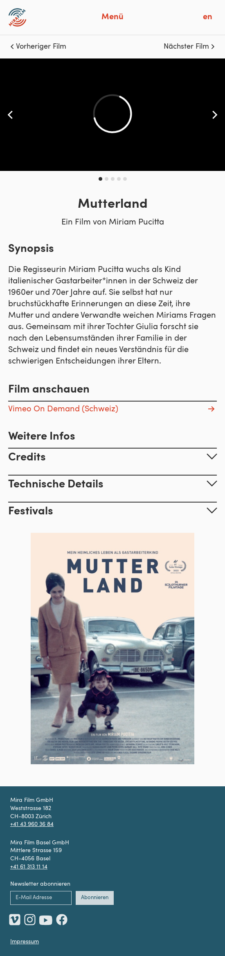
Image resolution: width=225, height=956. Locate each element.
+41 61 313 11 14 (28, 867)
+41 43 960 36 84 (32, 824)
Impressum (24, 942)
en (207, 17)
